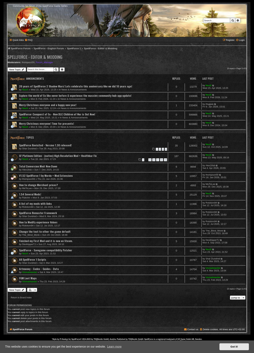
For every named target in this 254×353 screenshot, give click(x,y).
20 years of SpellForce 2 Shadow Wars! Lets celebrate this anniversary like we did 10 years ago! (75, 86)
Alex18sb (27, 169)
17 (158, 160)
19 (165, 160)
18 (161, 160)
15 (150, 160)
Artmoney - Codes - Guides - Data (39, 269)
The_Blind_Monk (31, 235)
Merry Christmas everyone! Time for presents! (46, 123)
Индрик (210, 104)
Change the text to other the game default (45, 231)
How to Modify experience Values (38, 222)
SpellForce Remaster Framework (38, 213)
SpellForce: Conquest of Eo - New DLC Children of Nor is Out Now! (57, 114)
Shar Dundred (29, 148)
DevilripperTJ (29, 244)
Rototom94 (28, 207)
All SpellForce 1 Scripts (32, 259)
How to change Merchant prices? (38, 185)
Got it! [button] (234, 346)
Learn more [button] (114, 346)
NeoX (25, 89)
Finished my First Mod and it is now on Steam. (46, 241)
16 (154, 160)
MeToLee (27, 188)
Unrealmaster (29, 272)
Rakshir (26, 197)
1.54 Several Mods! (30, 194)
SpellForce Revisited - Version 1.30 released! (45, 145)
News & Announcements (74, 89)
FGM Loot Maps (28, 278)
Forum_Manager (44, 62)
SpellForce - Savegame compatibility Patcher (45, 250)
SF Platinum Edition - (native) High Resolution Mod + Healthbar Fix (58, 156)
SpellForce (75, 339)
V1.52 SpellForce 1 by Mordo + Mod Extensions (46, 175)
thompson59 (28, 62)
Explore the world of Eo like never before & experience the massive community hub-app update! (75, 95)
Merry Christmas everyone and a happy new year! (47, 105)
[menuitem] (28, 40)
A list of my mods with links (35, 203)
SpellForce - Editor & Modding (35, 57)
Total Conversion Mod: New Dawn (38, 166)
